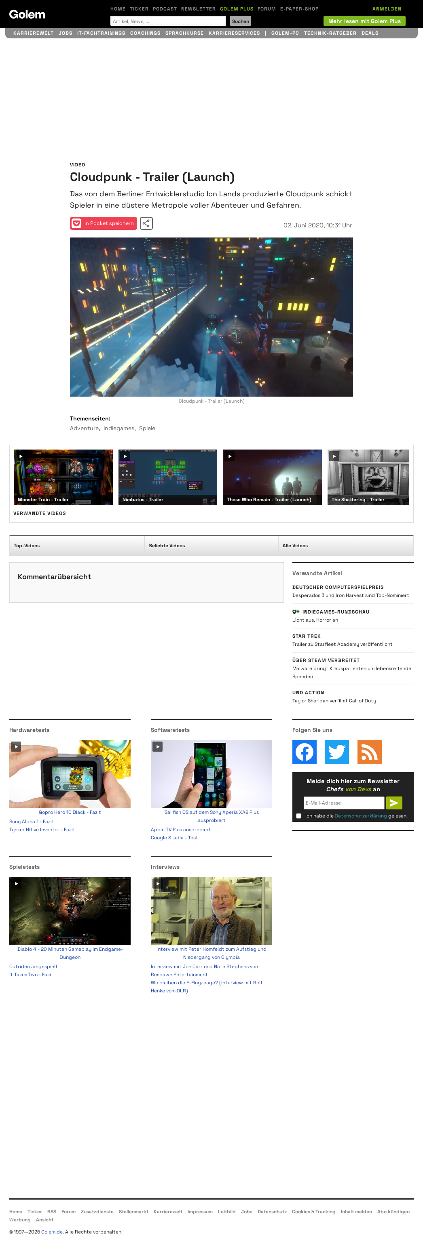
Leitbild (227, 1211)
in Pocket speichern (103, 223)
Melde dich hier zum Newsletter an (353, 785)
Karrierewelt (33, 33)
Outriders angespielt (33, 966)
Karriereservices (234, 33)
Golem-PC (285, 33)
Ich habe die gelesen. (356, 816)
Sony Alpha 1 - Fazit (31, 821)
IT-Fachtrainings (101, 33)
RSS (51, 1211)
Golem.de (52, 1232)
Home (118, 9)
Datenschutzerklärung (361, 816)
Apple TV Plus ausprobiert (181, 829)
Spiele (147, 428)
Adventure (84, 428)
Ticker (139, 9)
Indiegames (119, 428)
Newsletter (198, 9)
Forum (267, 9)
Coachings (145, 33)
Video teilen (146, 223)
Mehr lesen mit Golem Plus (364, 21)
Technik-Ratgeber (330, 33)
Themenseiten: (90, 418)
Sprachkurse (184, 33)
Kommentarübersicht (54, 576)
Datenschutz (272, 1211)
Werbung (20, 1220)
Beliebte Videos (167, 545)
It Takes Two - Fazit (31, 974)
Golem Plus (237, 9)
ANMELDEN (387, 9)
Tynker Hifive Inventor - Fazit (42, 829)
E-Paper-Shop (299, 9)
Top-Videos (27, 545)
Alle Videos (295, 545)
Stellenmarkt (133, 1211)
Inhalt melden (356, 1211)
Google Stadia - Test (174, 837)
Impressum (200, 1211)
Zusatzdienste (97, 1211)
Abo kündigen (393, 1211)
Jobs (65, 33)
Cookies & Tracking (314, 1211)
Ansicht (44, 1220)
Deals (370, 33)
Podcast (165, 9)
